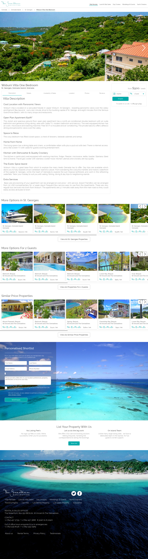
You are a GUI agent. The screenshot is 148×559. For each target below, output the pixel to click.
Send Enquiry (16, 400)
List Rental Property (41, 503)
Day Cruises (116, 4)
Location (72, 93)
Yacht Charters (141, 4)
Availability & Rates (50, 93)
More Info (74, 443)
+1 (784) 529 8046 (12, 527)
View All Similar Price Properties (74, 335)
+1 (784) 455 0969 (28, 527)
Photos (87, 93)
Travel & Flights (11, 503)
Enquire (120, 99)
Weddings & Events (128, 4)
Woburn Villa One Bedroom (45, 10)
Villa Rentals (93, 4)
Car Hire (25, 503)
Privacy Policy (39, 533)
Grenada (4, 10)
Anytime (119, 94)
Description (12, 93)
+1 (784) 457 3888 (28, 520)
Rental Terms (23, 533)
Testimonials (55, 533)
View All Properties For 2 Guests (74, 287)
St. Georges (28, 10)
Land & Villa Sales (105, 4)
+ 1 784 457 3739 (129, 104)
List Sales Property (61, 503)
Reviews (102, 93)
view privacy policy (14, 395)
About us (9, 533)
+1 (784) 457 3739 (12, 520)
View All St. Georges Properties (74, 239)
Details (29, 93)
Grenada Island (16, 10)
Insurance (77, 503)
